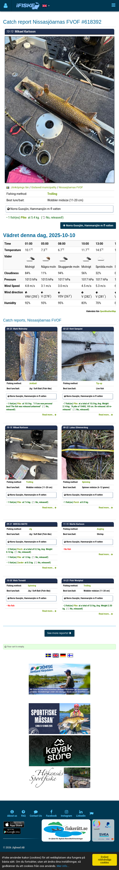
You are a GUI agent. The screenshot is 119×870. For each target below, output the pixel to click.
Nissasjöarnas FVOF (71, 187)
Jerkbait (33, 383)
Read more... (49, 415)
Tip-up (99, 383)
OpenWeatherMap (108, 311)
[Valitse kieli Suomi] (70, 655)
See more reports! (59, 633)
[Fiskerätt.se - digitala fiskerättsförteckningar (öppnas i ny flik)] (66, 830)
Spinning (86, 482)
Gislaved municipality (43, 187)
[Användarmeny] (5, 5)
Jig (30, 529)
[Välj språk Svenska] (48, 655)
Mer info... (63, 866)
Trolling (52, 193)
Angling (100, 529)
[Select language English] (56, 655)
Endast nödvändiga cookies (104, 859)
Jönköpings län (20, 187)
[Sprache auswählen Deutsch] (63, 655)
